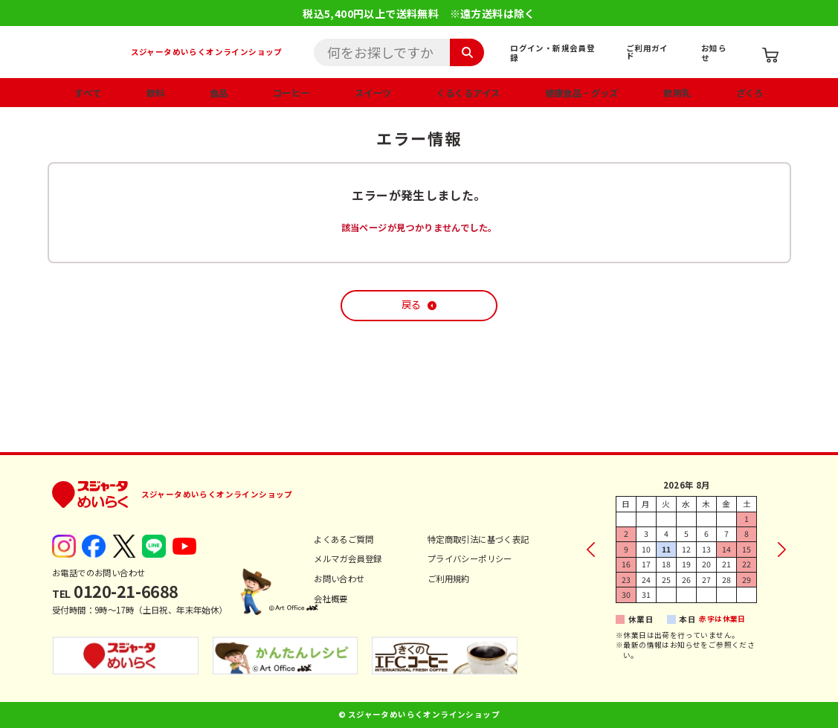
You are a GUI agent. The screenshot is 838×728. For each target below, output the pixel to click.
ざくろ (750, 93)
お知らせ (713, 53)
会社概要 (331, 599)
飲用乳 (677, 93)
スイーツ (373, 93)
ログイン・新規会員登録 (552, 53)
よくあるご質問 (343, 539)
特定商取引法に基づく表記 (478, 539)
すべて (87, 93)
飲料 (155, 93)
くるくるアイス (468, 93)
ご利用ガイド (647, 52)
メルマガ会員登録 (347, 558)
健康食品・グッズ (582, 93)
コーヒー (291, 93)
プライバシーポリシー (470, 558)
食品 (219, 93)
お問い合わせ (339, 578)
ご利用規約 (449, 578)
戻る (412, 305)
